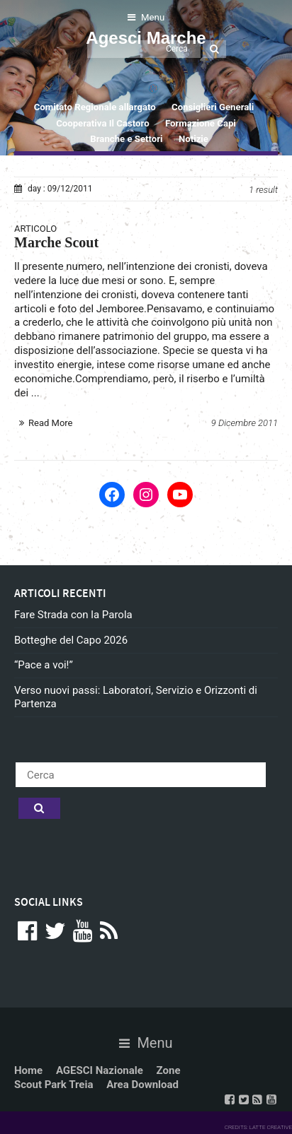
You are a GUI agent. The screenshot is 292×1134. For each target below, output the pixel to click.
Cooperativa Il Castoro (103, 123)
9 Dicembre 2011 (244, 423)
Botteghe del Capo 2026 (71, 640)
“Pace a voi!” (43, 664)
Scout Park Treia (53, 1084)
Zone (169, 1070)
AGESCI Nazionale (99, 1070)
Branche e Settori (126, 139)
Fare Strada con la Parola (73, 614)
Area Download (142, 1084)
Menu (146, 17)
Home (28, 1070)
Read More (50, 423)
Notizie (193, 139)
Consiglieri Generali (213, 107)
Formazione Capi (200, 123)
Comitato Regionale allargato (95, 107)
